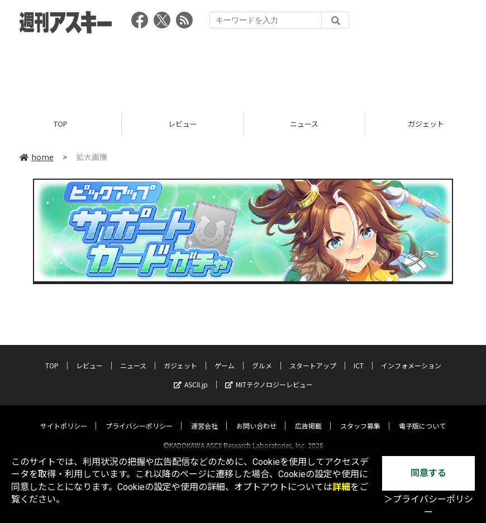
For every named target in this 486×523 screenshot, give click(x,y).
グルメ (262, 355)
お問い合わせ (256, 415)
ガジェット (180, 355)
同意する (428, 473)
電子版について (422, 415)
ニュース (304, 124)
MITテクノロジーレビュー (269, 374)
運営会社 (204, 415)
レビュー (182, 124)
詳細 (341, 487)
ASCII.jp (191, 374)
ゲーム (225, 355)
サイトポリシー (63, 415)
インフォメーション (411, 355)
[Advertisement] (243, 70)
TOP (61, 124)
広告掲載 (308, 415)
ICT (359, 355)
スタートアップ (312, 355)
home (37, 157)
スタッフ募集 (360, 415)
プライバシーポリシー (139, 415)
